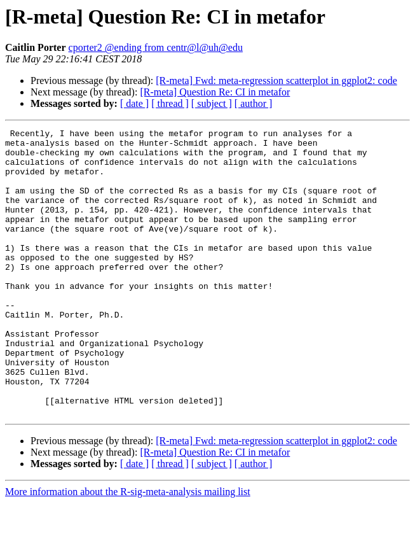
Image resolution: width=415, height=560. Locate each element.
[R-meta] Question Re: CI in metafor (215, 92)
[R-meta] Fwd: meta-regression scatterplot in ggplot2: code (276, 80)
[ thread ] (170, 103)
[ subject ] (211, 103)
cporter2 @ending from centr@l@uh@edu (156, 47)
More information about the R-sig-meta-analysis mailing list (127, 548)
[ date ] (134, 103)
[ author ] (254, 103)
